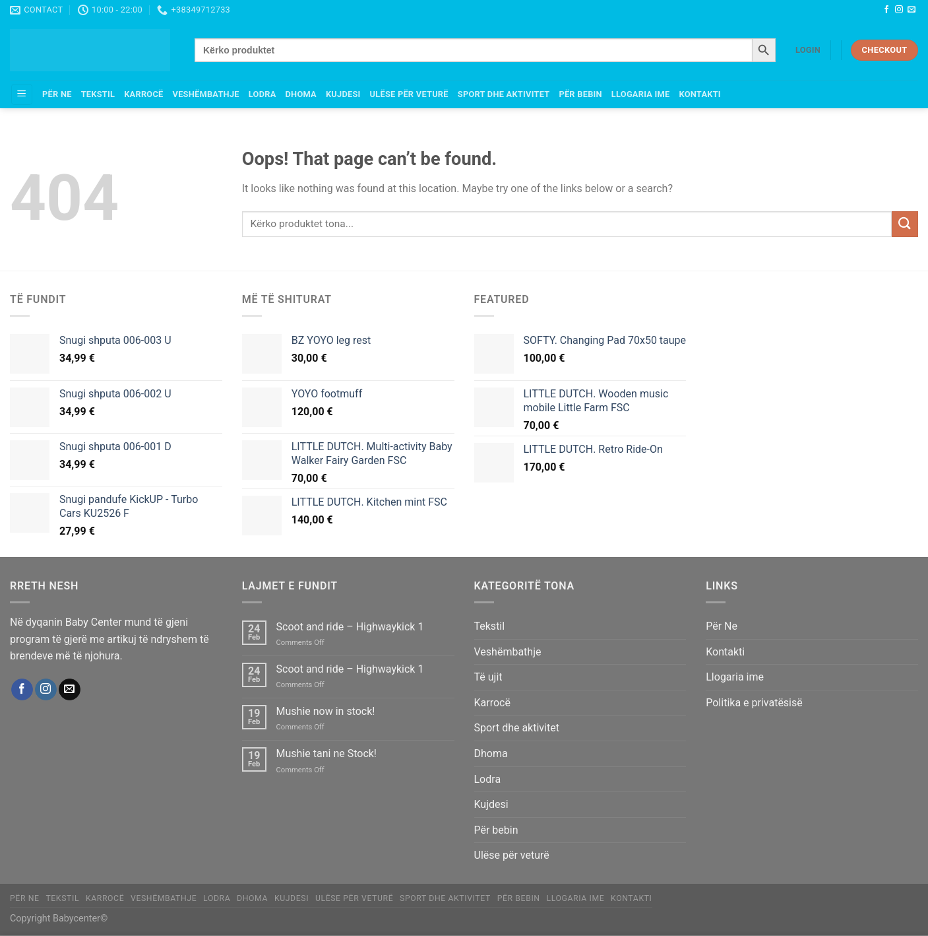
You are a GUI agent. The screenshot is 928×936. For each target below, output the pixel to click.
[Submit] (905, 224)
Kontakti (699, 94)
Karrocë (143, 94)
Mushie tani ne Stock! (326, 753)
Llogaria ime (640, 94)
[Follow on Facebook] (886, 10)
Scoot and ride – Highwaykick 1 (350, 626)
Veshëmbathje (206, 94)
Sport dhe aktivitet (504, 94)
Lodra (262, 94)
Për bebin (580, 94)
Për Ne (57, 94)
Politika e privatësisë (754, 702)
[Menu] (21, 95)
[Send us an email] (911, 10)
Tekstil (98, 94)
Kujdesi (343, 94)
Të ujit (488, 677)
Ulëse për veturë (409, 94)
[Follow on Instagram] (899, 10)
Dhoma (301, 94)
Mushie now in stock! (325, 711)
